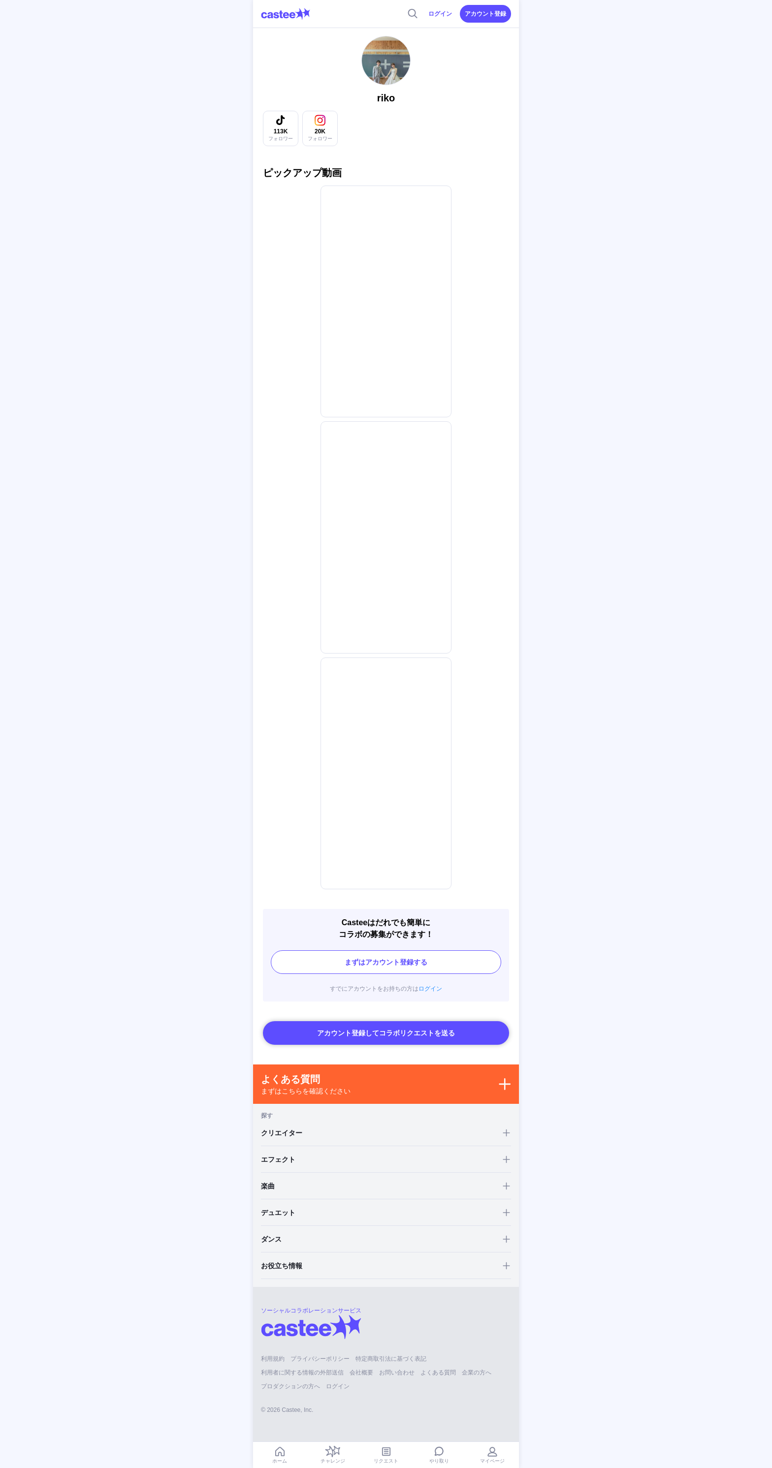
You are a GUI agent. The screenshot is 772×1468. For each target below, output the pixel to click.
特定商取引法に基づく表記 (390, 1358)
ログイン (440, 13)
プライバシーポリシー (320, 1358)
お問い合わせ (397, 1372)
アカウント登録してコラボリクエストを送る (386, 1033)
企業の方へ (476, 1372)
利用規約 (273, 1358)
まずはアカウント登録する (386, 962)
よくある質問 (438, 1372)
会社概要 (361, 1372)
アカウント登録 (485, 13)
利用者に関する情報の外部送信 (302, 1372)
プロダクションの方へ (290, 1386)
